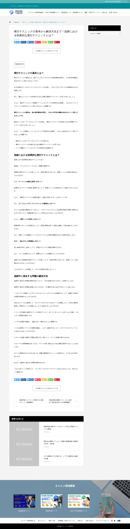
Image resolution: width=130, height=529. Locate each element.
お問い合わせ (113, 12)
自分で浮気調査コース (52, 12)
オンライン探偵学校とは (28, 520)
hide (22, 64)
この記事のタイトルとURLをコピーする (46, 51)
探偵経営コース (78, 12)
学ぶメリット (42, 520)
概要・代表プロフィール (92, 12)
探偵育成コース (66, 12)
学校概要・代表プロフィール (66, 520)
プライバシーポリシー (102, 520)
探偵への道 (52, 520)
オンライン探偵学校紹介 (36, 12)
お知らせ (104, 12)
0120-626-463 (117, 1)
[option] (24, 503)
